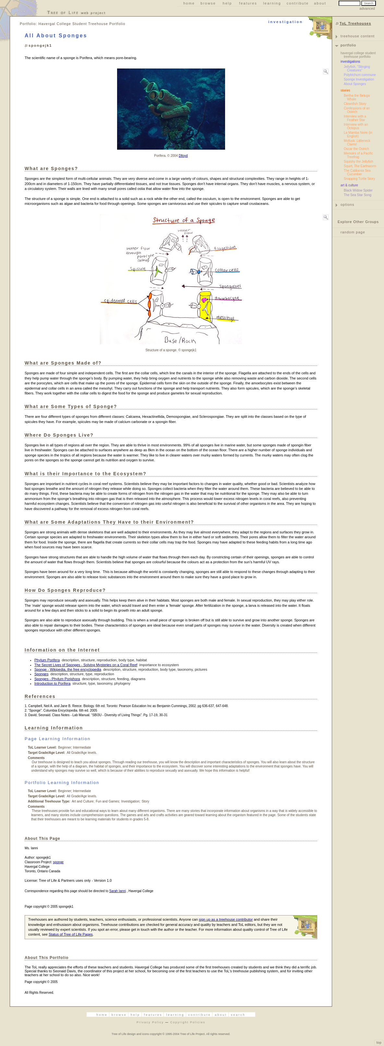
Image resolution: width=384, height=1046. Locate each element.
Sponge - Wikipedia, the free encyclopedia (67, 669)
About (320, 3)
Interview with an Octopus (356, 126)
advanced (367, 8)
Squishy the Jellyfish (358, 161)
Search (238, 1014)
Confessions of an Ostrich (357, 110)
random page (353, 232)
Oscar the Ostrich (356, 149)
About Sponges (355, 84)
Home (189, 3)
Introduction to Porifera (52, 683)
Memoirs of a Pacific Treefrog (358, 155)
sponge (58, 862)
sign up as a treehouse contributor (226, 919)
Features (248, 3)
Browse (208, 3)
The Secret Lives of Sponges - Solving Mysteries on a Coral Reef (85, 665)
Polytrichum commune (360, 75)
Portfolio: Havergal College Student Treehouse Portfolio (72, 24)
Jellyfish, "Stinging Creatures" (357, 68)
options (347, 204)
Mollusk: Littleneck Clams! (357, 142)
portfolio (348, 45)
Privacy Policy (150, 1022)
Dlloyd (183, 155)
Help (227, 3)
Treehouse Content (358, 36)
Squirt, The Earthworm (360, 166)
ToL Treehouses (355, 23)
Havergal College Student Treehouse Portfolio (358, 54)
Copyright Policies (187, 1022)
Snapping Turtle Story (359, 179)
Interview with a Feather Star (355, 118)
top (378, 1042)
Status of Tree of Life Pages (71, 934)
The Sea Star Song (357, 195)
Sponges (41, 674)
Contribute (298, 3)
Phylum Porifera (47, 660)
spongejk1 (40, 45)
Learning (272, 3)
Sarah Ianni (117, 891)
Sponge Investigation (359, 79)
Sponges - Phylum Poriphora (57, 679)
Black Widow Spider (358, 190)
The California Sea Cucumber (357, 172)
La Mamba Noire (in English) (358, 134)
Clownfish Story (355, 104)
